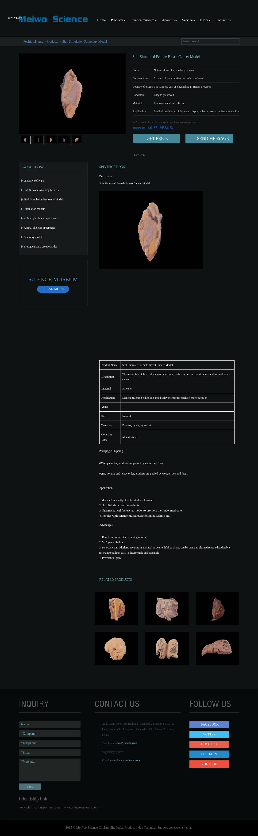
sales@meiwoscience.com (125, 760)
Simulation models (34, 209)
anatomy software (34, 180)
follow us (210, 703)
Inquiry (34, 703)
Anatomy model (33, 237)
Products (118, 20)
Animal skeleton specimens (39, 227)
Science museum (144, 20)
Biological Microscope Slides (40, 246)
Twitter (208, 734)
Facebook (210, 724)
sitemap (187, 827)
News (205, 20)
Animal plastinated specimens (41, 218)
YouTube (209, 764)
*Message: (50, 770)
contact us (117, 703)
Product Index (133, 827)
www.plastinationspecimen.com (40, 807)
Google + (209, 744)
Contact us (223, 20)
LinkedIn (209, 754)
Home (101, 20)
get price (157, 138)
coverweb (175, 827)
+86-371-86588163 (126, 743)
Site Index (117, 827)
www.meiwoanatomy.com (81, 807)
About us (169, 20)
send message (213, 138)
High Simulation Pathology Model (84, 41)
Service (188, 20)
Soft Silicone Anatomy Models (41, 190)
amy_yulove (117, 752)
